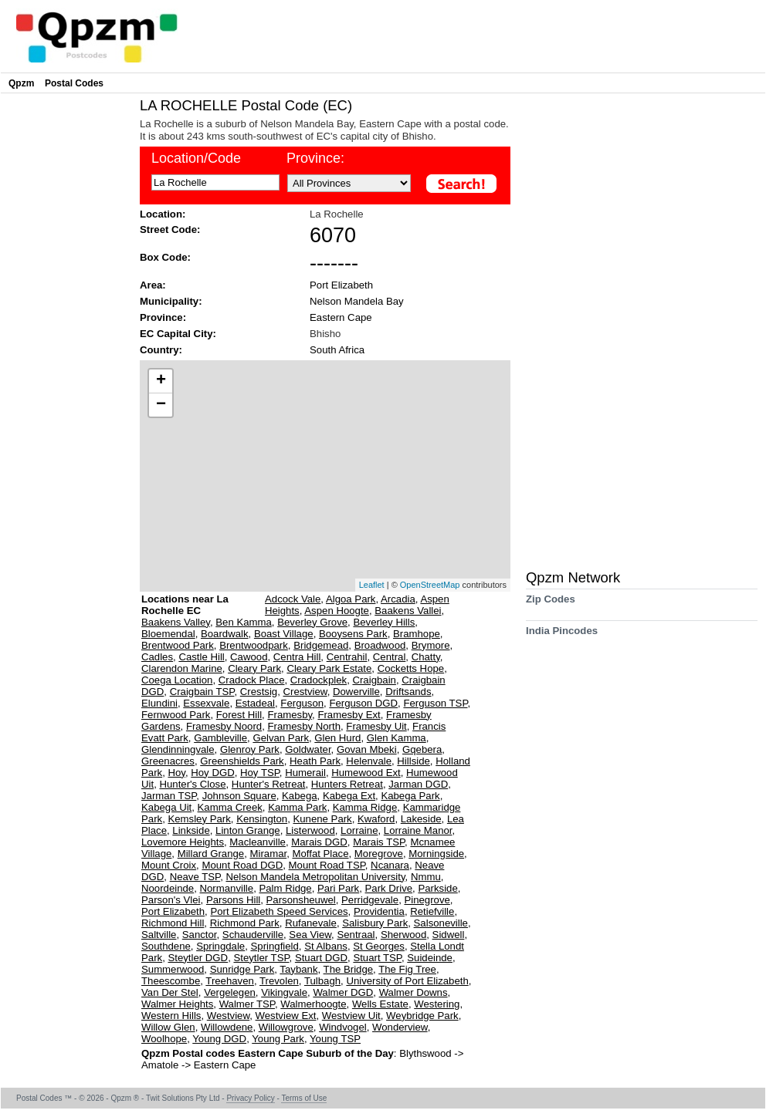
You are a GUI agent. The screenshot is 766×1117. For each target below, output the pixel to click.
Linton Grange (247, 830)
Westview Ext (286, 1015)
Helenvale (368, 761)
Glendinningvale (178, 749)
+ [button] (161, 381)
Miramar (268, 853)
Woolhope (164, 1038)
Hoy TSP (260, 772)
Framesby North (304, 726)
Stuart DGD (321, 957)
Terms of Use (304, 1098)
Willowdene (227, 1027)
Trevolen (279, 981)
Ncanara (390, 865)
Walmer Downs (413, 992)
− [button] (161, 405)
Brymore (431, 645)
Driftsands (408, 691)
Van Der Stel (169, 992)
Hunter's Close (192, 784)
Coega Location (176, 680)
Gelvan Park (281, 738)
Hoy (176, 772)
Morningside (436, 853)
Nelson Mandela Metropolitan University (315, 876)
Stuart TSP (377, 957)
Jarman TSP (168, 795)
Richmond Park (245, 923)
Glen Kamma (396, 738)
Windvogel (343, 1027)
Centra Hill (297, 657)
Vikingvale (284, 992)
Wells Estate (380, 1004)
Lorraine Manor (418, 830)
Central (389, 657)
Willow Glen (168, 1027)
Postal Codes (74, 83)
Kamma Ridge (365, 807)
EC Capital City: (178, 333)
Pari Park (338, 888)
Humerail (305, 772)
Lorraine (359, 830)
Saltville (158, 934)
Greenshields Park (241, 761)
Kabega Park (410, 795)
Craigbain (373, 680)
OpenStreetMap (430, 584)
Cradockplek (318, 680)
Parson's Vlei (171, 900)
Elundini (159, 703)
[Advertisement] (66, 328)
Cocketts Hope (411, 668)
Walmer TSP (247, 1004)
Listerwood (310, 830)
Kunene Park (322, 819)
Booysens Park (353, 633)
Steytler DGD (198, 957)
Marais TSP (379, 842)
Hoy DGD (212, 772)
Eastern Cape (341, 317)
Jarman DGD (418, 784)
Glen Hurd (337, 738)
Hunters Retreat (347, 784)
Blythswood (426, 1053)
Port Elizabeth (341, 285)
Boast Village (284, 633)
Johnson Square (239, 795)
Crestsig (258, 691)
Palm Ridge (285, 888)
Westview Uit (351, 1015)
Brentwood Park (177, 645)
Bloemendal (168, 633)
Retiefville (432, 911)
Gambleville (220, 738)
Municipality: (171, 301)
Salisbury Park (375, 923)
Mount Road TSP (327, 865)
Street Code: (170, 229)
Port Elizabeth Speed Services (278, 911)
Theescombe (170, 981)
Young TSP (335, 1038)
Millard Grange (211, 853)
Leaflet (372, 584)
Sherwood (403, 934)
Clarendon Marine (181, 668)
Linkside (190, 830)
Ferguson (302, 703)
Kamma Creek (230, 807)
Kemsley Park (199, 819)
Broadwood (380, 645)
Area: (153, 285)
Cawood (248, 657)
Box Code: (165, 257)
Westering (436, 1004)
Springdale (220, 946)
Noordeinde (167, 888)
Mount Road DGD (242, 865)
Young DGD (219, 1038)
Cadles (157, 657)
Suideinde (429, 957)
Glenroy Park (250, 749)
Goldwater (307, 749)
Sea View (310, 934)
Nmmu (426, 876)
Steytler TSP (261, 957)
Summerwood (172, 969)
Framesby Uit (376, 726)
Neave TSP (195, 876)
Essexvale (206, 703)
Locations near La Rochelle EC (185, 604)
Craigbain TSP (202, 691)
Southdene (166, 946)
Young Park (278, 1038)
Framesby (289, 714)
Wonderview (400, 1027)
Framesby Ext (348, 714)
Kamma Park (297, 807)
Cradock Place (252, 680)
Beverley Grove (312, 622)
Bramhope (416, 633)
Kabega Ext (349, 795)
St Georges (379, 946)
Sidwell (448, 934)
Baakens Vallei (408, 610)
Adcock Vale (292, 599)
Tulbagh (322, 981)
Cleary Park (254, 668)
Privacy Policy (250, 1098)
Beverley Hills (384, 622)
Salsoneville (441, 923)
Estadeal (255, 703)
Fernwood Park (175, 714)
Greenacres (168, 761)
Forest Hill (239, 714)
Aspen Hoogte (336, 610)
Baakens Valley (175, 622)
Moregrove (378, 853)
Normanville (227, 888)
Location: (162, 214)
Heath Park (315, 761)
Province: (315, 158)
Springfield (275, 946)
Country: (161, 350)
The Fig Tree (407, 969)
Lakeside (421, 819)
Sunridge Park (242, 969)
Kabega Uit (166, 807)
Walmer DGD (343, 992)
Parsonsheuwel (301, 900)
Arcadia (398, 599)
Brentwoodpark (253, 645)
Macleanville (257, 842)
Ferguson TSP (435, 703)
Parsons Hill (233, 900)
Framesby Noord (224, 726)
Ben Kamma (243, 622)
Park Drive (389, 888)
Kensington (261, 819)
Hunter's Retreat (269, 784)
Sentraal (356, 934)
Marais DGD (319, 842)
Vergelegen (230, 992)
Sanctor (199, 934)
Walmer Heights (177, 1004)
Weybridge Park (422, 1015)
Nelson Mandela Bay (357, 301)
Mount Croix (168, 865)
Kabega (299, 795)
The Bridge (349, 969)
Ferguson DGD (363, 703)
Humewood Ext (365, 772)
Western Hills (171, 1015)
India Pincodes (562, 636)
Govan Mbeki (367, 749)
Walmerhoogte (313, 1004)
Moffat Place (320, 853)
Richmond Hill (172, 923)
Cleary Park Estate (328, 668)
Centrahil (347, 657)
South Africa (337, 350)
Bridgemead (320, 645)
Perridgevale (369, 900)
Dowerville (356, 691)
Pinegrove (426, 900)
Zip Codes (550, 604)
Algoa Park (351, 599)
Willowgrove (286, 1027)
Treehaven (229, 981)
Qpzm (21, 83)
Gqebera (422, 749)
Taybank (298, 969)
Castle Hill (201, 657)
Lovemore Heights (182, 842)
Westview (228, 1015)
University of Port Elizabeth (407, 981)
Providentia (379, 911)
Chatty (426, 657)
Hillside (413, 761)
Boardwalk (225, 633)
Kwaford (376, 819)
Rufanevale (311, 923)
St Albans (325, 946)
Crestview (305, 691)
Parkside (437, 888)
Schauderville (252, 934)
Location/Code (196, 158)
